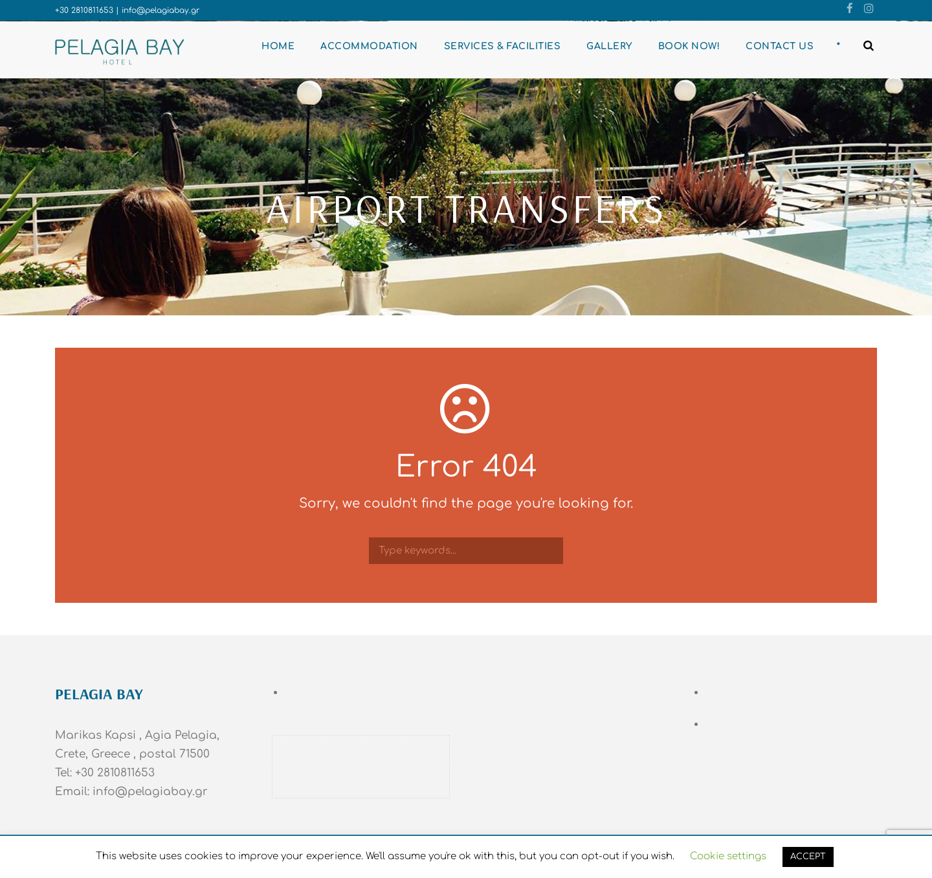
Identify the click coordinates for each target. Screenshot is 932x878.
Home (277, 46)
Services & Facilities (502, 46)
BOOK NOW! (689, 46)
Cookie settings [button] (728, 856)
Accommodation (369, 46)
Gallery (609, 46)
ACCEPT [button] (808, 856)
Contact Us (780, 46)
